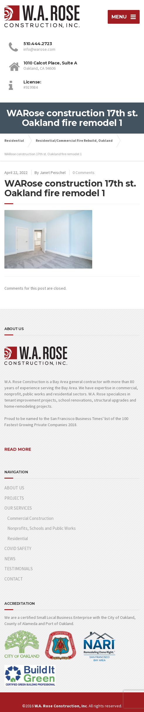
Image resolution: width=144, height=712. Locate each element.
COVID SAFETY (17, 548)
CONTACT (13, 579)
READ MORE (17, 449)
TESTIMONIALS (18, 568)
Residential (17, 538)
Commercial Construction (30, 518)
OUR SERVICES (18, 508)
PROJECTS (14, 498)
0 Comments (84, 172)
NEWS (10, 558)
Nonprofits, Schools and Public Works (41, 528)
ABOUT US (14, 488)
